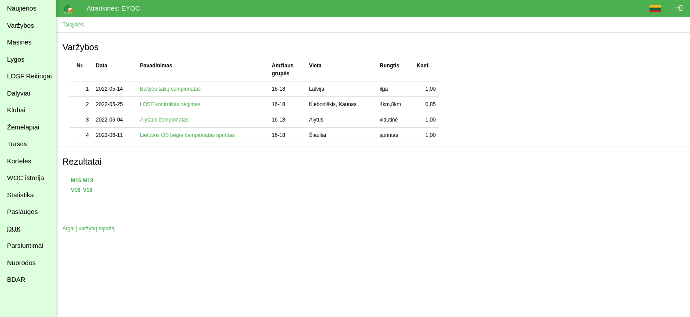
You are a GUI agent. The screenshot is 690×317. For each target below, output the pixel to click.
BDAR (16, 279)
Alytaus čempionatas (165, 120)
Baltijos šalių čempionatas (171, 89)
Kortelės (19, 161)
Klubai (16, 110)
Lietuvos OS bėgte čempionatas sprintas (188, 135)
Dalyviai (18, 93)
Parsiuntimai (25, 245)
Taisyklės (74, 25)
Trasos (17, 143)
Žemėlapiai (23, 127)
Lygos (15, 59)
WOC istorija (25, 177)
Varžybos (20, 25)
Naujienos (22, 8)
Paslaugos (22, 211)
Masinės (19, 42)
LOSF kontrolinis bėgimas (171, 104)
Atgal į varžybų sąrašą (89, 228)
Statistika (20, 195)
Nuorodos (21, 262)
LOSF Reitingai (29, 76)
